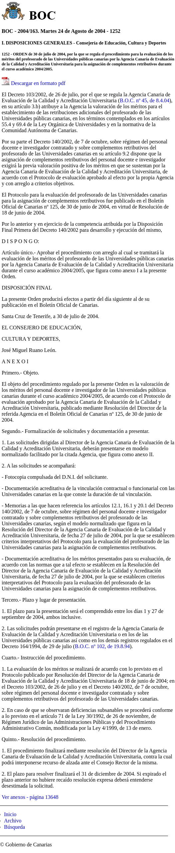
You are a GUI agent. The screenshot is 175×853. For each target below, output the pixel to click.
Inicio (10, 814)
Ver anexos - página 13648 (30, 797)
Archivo (12, 820)
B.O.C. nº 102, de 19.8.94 (102, 646)
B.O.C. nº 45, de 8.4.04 (144, 100)
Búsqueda (14, 827)
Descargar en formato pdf (38, 83)
